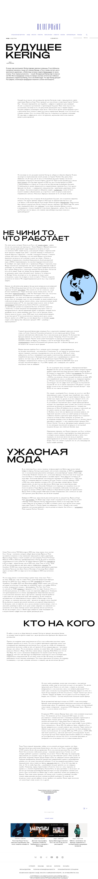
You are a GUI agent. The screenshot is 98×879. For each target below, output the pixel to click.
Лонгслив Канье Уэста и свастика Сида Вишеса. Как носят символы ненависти (20, 842)
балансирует (47, 72)
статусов (41, 206)
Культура (17, 838)
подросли (10, 654)
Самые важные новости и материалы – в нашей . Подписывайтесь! (49, 792)
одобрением (58, 190)
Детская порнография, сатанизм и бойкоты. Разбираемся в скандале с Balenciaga (39, 843)
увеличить (50, 763)
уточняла (45, 565)
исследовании (77, 373)
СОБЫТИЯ (23, 838)
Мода (8, 38)
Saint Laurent (22, 182)
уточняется (78, 471)
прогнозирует (9, 305)
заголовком (21, 290)
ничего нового (43, 245)
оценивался (51, 561)
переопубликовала (19, 293)
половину (21, 338)
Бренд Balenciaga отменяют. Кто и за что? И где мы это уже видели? (58, 842)
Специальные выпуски (18, 34)
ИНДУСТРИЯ (14, 38)
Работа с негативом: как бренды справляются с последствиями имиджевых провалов (77, 843)
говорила (20, 589)
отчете (52, 318)
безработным (64, 202)
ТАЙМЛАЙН (61, 838)
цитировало (79, 507)
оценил (35, 583)
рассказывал (30, 500)
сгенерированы (23, 342)
